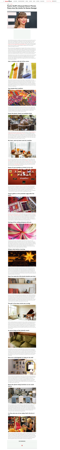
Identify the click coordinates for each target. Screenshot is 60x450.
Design (34, 1)
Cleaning (30, 1)
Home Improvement (21, 1)
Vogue (9, 160)
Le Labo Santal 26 (17, 164)
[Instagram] (47, 1)
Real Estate (42, 1)
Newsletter (54, 1)
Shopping (37, 1)
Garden (26, 1)
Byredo (27, 160)
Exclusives (15, 1)
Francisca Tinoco (10, 10)
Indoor (11, 4)
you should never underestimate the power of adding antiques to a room (22, 133)
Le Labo (30, 162)
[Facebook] (46, 1)
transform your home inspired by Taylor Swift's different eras (17, 44)
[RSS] (50, 1)
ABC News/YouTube (34, 431)
